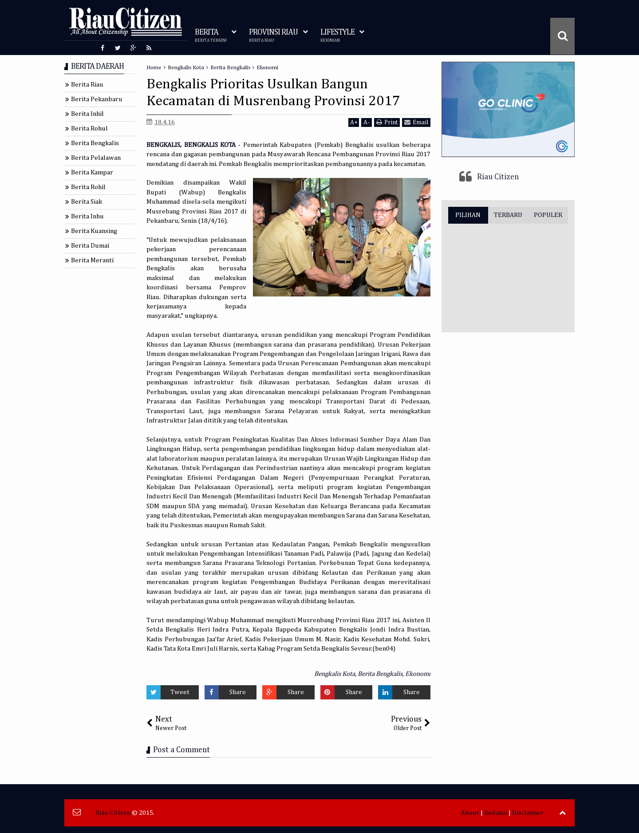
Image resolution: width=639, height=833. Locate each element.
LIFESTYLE (337, 35)
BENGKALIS (163, 145)
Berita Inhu (87, 216)
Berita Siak (86, 201)
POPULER (548, 215)
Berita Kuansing (94, 231)
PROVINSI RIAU (273, 35)
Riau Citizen (498, 177)
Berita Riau (87, 84)
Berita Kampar (92, 172)
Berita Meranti (92, 260)
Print (387, 122)
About (470, 812)
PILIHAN (468, 215)
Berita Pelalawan (96, 157)
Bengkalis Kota (334, 674)
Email (416, 122)
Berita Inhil (87, 114)
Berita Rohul (89, 128)
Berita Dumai (90, 245)
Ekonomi (417, 674)
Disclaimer (528, 812)
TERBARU (508, 215)
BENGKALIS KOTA (210, 145)
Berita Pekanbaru (96, 99)
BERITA (211, 35)
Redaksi (495, 812)
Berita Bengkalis (380, 674)
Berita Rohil (88, 187)
